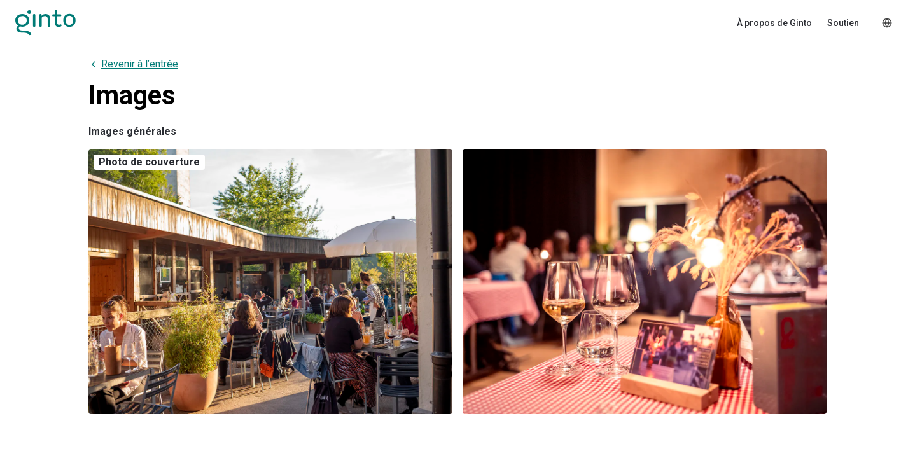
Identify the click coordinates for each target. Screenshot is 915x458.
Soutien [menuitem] (843, 23)
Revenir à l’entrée (133, 64)
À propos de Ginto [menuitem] (774, 23)
